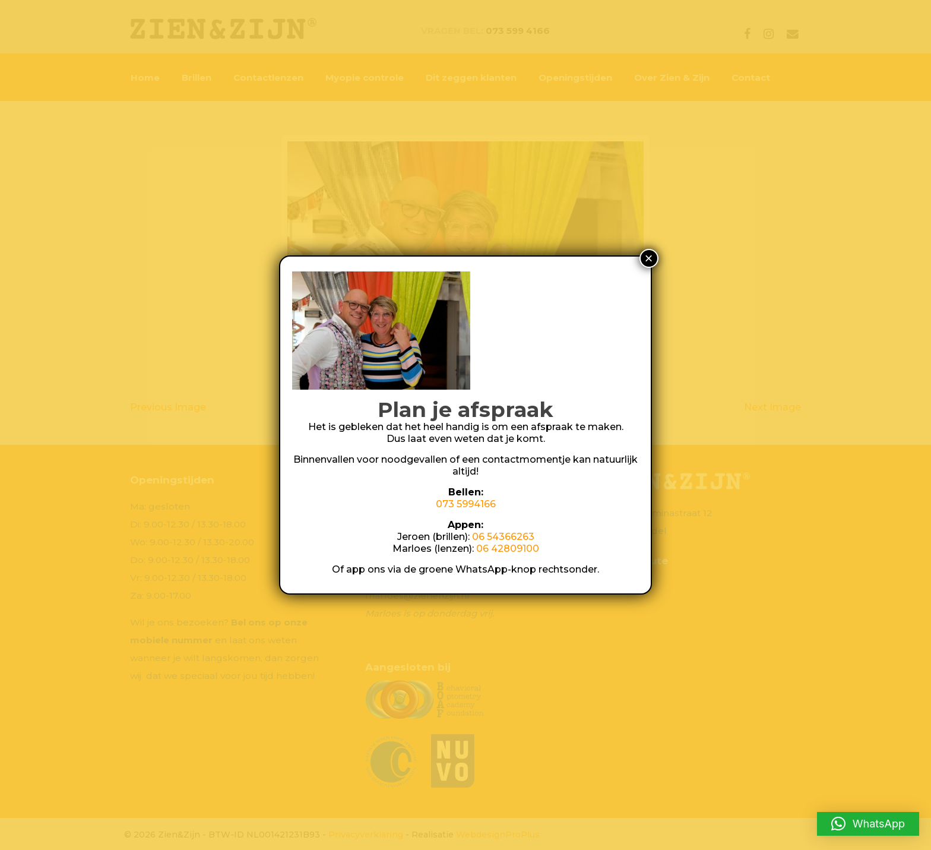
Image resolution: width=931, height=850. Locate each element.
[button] (868, 824)
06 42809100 (507, 548)
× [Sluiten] (649, 258)
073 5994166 (466, 504)
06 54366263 (503, 536)
